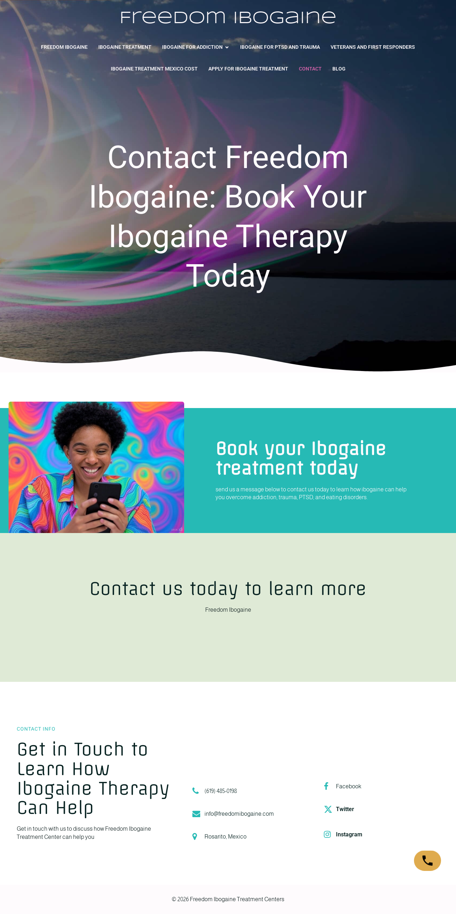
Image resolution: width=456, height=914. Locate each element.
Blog (339, 69)
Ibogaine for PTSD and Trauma (280, 47)
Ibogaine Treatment (124, 47)
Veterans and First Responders (373, 47)
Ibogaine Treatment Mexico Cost (154, 69)
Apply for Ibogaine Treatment (248, 69)
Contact (310, 69)
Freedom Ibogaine (64, 47)
